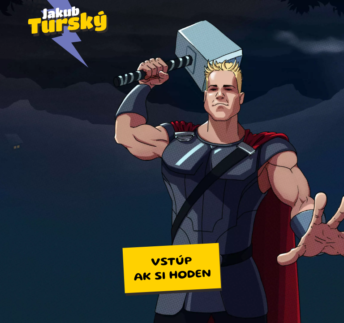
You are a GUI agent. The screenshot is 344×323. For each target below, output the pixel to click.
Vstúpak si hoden (172, 269)
